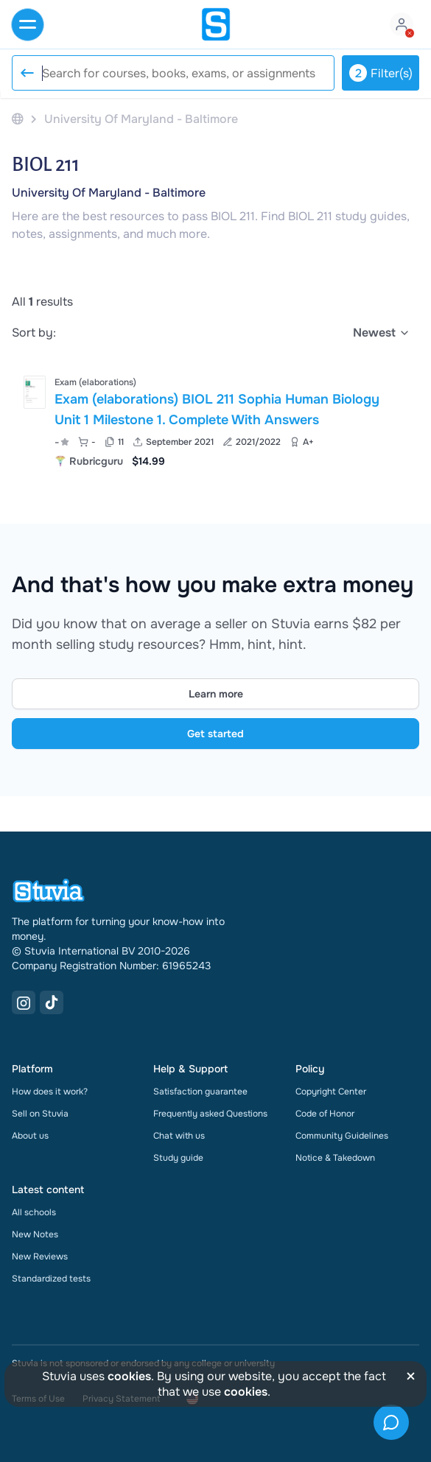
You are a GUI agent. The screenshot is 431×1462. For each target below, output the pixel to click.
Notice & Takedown (335, 1158)
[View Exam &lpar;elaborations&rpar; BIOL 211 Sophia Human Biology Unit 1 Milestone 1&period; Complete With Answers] (215, 420)
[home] (216, 24)
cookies (129, 1376)
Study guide (178, 1158)
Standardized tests (51, 1278)
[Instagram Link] (23, 1002)
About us (30, 1136)
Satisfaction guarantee (200, 1091)
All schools (34, 1212)
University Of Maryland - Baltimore (109, 192)
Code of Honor (324, 1114)
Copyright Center (330, 1091)
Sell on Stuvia (40, 1114)
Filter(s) (381, 73)
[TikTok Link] (51, 1002)
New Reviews (40, 1256)
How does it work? (50, 1091)
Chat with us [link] (179, 1136)
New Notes (35, 1234)
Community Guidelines (341, 1136)
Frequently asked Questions (210, 1114)
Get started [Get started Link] (215, 733)
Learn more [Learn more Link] (216, 693)
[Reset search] (26, 73)
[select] (381, 333)
